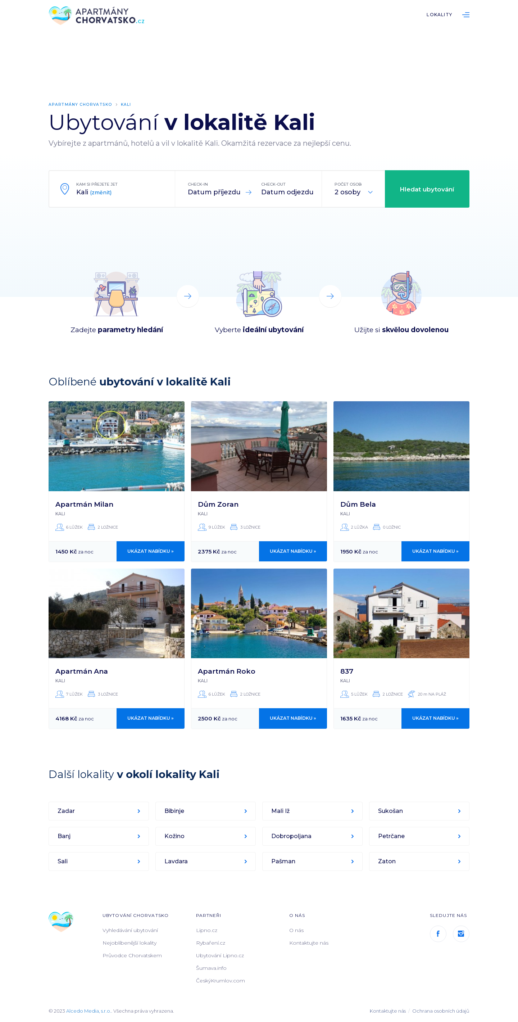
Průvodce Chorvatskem (132, 955)
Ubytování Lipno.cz (220, 955)
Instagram (461, 934)
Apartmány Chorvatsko (81, 104)
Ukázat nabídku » (151, 551)
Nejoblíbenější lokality (129, 943)
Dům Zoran (218, 504)
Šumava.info (211, 968)
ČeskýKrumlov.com (220, 980)
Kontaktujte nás (308, 943)
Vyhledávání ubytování (130, 930)
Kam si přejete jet (97, 184)
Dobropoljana (292, 836)
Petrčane (391, 836)
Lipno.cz (206, 930)
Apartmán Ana (81, 671)
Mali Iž (281, 811)
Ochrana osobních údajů (440, 1011)
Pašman (284, 861)
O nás (296, 930)
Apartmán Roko (226, 671)
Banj (64, 836)
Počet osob (348, 184)
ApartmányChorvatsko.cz (99, 16)
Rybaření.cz (210, 943)
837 (346, 671)
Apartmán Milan (84, 504)
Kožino (175, 836)
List (465, 14)
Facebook (438, 934)
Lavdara (176, 861)
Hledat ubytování (427, 189)
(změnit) (101, 192)
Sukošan (390, 811)
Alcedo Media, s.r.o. (88, 1011)
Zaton (387, 861)
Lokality (439, 14)
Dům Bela (358, 504)
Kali (127, 104)
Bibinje (175, 811)
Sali (63, 861)
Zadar (66, 811)
